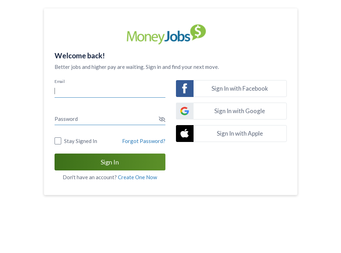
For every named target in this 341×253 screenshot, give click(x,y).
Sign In (110, 162)
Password (66, 119)
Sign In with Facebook (239, 88)
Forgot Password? (143, 141)
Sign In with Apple (240, 133)
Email (60, 81)
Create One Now (137, 177)
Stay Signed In (80, 141)
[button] (162, 119)
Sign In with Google (239, 111)
